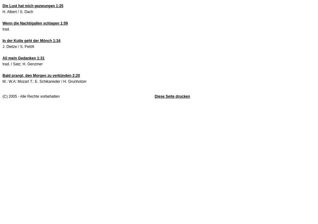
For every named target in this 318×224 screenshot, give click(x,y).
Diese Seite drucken (172, 96)
